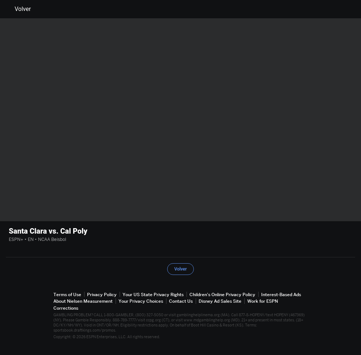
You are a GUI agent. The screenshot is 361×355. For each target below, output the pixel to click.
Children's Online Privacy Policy (222, 294)
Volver (18, 9)
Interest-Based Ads (281, 294)
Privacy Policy (102, 294)
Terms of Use (67, 294)
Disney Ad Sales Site (220, 301)
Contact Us (181, 301)
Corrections (65, 308)
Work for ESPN (262, 301)
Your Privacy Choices (141, 301)
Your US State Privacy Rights (153, 294)
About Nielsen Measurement (83, 301)
